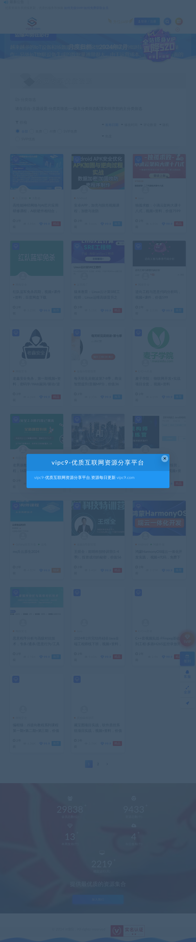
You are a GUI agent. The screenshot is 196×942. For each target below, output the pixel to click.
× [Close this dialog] (164, 458)
